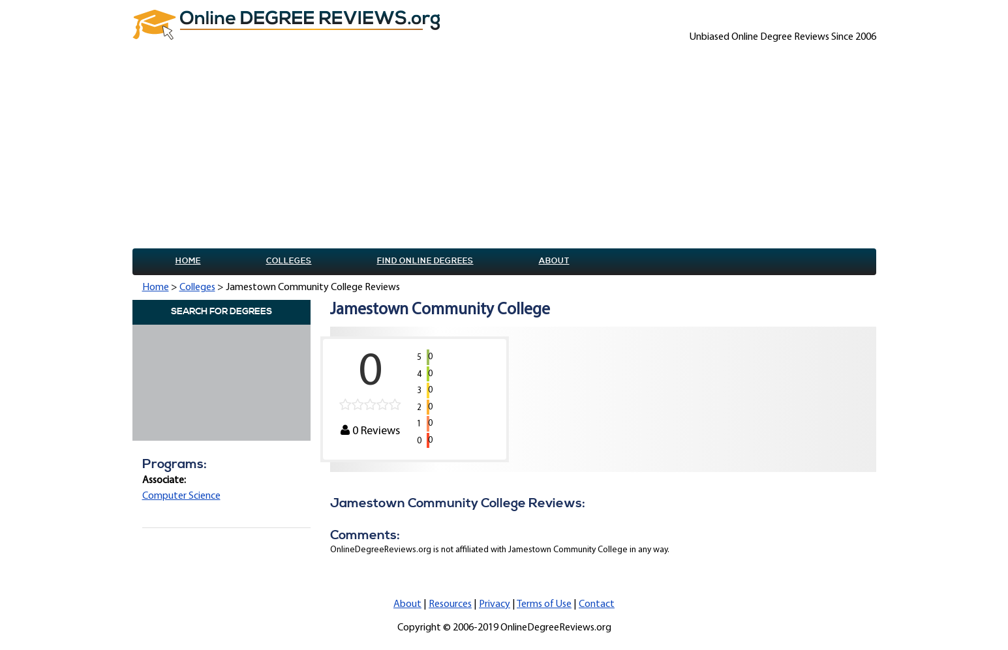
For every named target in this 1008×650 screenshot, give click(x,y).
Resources (450, 604)
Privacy (494, 604)
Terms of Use (544, 604)
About (554, 261)
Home (188, 261)
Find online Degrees (425, 261)
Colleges (289, 261)
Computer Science (181, 496)
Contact (597, 604)
